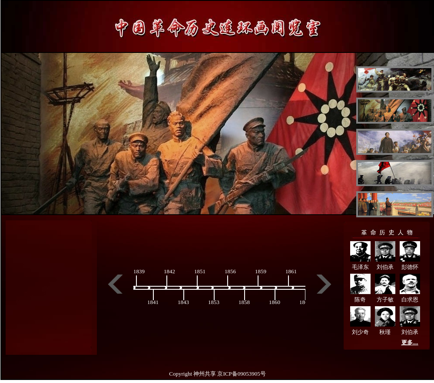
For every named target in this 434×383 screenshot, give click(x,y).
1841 (153, 302)
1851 (199, 271)
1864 (305, 302)
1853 (213, 302)
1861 (291, 271)
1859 (260, 271)
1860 (274, 302)
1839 (139, 271)
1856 (230, 271)
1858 (244, 302)
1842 (169, 271)
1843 (183, 302)
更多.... (409, 342)
